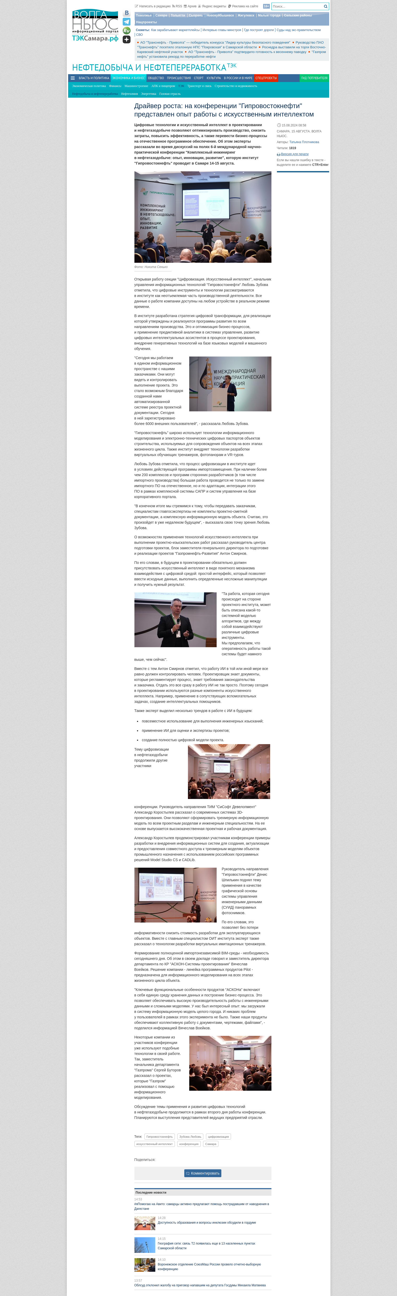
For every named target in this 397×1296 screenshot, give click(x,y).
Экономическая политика (89, 86)
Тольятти (178, 15)
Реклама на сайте (243, 6)
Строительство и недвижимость (236, 86)
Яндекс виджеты (212, 6)
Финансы (115, 86)
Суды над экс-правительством (299, 30)
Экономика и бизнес (128, 78)
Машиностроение (136, 86)
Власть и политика (94, 78)
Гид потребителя (314, 78)
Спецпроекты (266, 78)
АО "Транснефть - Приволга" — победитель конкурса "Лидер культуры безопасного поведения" (215, 42)
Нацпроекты (146, 22)
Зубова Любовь (190, 1136)
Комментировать (203, 1173)
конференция (188, 1144)
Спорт (199, 78)
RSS (177, 6)
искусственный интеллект (155, 1144)
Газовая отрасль (169, 94)
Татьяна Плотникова (304, 142)
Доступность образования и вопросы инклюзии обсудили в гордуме (207, 1222)
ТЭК (232, 65)
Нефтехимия (129, 94)
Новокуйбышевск (220, 15)
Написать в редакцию (153, 6)
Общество (156, 78)
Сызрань (196, 15)
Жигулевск (246, 15)
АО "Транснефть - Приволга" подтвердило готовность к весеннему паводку (247, 52)
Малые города (269, 15)
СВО (139, 35)
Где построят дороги (259, 30)
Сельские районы (298, 15)
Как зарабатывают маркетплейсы (175, 30)
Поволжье (144, 15)
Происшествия (179, 78)
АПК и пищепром (163, 86)
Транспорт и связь (199, 86)
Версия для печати (295, 154)
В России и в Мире (238, 78)
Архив (190, 6)
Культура (214, 78)
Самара (161, 15)
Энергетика (148, 94)
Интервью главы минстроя (222, 30)
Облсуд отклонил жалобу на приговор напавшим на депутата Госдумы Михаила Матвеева (200, 1285)
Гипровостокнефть (159, 1136)
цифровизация (218, 1136)
